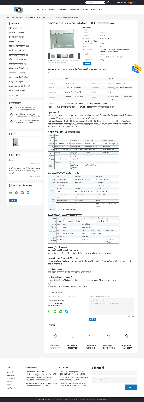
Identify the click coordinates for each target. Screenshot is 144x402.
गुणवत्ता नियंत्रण (74, 9)
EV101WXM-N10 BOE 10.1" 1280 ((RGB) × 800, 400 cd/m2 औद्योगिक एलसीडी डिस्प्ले (73, 347)
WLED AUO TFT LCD (56, 286)
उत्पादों (44, 9)
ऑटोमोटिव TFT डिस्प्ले (16, 73)
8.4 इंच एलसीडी (14, 82)
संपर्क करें (85, 9)
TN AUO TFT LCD (82, 286)
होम (8, 17)
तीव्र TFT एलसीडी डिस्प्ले (17, 46)
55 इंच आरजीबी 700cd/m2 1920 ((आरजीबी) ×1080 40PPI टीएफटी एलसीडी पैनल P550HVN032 (27, 122)
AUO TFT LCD (20, 17)
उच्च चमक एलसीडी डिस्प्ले (17, 77)
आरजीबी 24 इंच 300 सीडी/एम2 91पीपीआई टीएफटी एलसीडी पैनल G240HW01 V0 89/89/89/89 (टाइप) (108, 347)
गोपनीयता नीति (40, 399)
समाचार (93, 9)
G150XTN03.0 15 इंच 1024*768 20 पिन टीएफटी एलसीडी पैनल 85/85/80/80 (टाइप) (73, 384)
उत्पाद (12, 17)
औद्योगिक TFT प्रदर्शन (16, 59)
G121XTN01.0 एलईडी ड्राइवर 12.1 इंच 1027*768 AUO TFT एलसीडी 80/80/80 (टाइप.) (72, 373)
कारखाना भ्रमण (62, 9)
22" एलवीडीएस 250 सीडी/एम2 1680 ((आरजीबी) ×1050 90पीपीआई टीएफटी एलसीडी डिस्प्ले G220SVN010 (28, 116)
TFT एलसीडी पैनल (15, 28)
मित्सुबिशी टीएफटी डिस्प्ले (17, 55)
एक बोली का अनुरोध (121, 2)
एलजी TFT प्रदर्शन (15, 50)
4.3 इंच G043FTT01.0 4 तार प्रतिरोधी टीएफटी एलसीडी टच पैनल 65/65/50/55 (74, 379)
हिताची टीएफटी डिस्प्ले (16, 64)
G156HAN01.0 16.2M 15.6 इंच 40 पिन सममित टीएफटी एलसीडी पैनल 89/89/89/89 (42, 385)
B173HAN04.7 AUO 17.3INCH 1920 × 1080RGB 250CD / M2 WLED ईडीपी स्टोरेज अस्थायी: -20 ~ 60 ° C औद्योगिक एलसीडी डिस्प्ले (91, 347)
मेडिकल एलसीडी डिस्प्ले (16, 68)
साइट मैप (9, 388)
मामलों (100, 9)
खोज (106, 2)
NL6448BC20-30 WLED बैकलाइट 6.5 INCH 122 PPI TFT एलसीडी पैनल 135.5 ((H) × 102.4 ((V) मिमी (42, 379)
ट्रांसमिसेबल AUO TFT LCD (69, 286)
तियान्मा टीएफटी (14, 41)
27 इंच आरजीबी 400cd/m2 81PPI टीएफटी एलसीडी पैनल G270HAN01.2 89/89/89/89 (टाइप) (126, 347)
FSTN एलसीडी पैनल (16, 91)
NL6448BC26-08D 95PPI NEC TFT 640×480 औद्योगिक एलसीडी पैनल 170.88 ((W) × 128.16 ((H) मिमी (41, 373)
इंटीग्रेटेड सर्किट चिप (15, 95)
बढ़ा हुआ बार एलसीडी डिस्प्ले (18, 86)
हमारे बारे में (52, 9)
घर (38, 9)
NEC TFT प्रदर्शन (15, 37)
